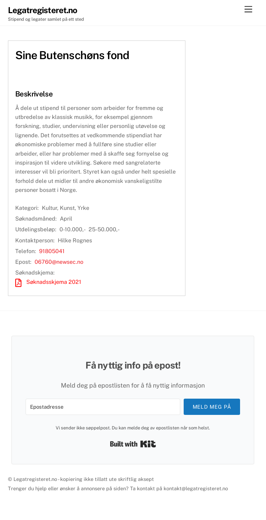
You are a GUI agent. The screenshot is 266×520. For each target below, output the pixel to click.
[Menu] (248, 9)
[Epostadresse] (103, 407)
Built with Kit (133, 444)
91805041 (52, 251)
